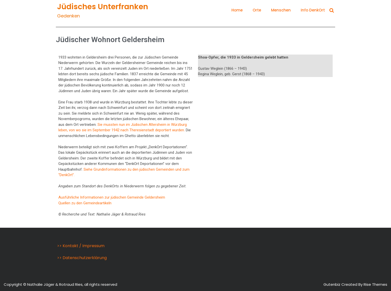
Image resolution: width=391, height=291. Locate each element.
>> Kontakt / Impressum (80, 246)
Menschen (281, 10)
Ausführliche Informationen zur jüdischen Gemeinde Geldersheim (111, 197)
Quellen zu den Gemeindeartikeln (84, 203)
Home (237, 10)
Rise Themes (375, 284)
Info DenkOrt (313, 10)
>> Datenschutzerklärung (82, 258)
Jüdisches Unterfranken (102, 6)
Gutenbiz (332, 284)
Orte (257, 10)
